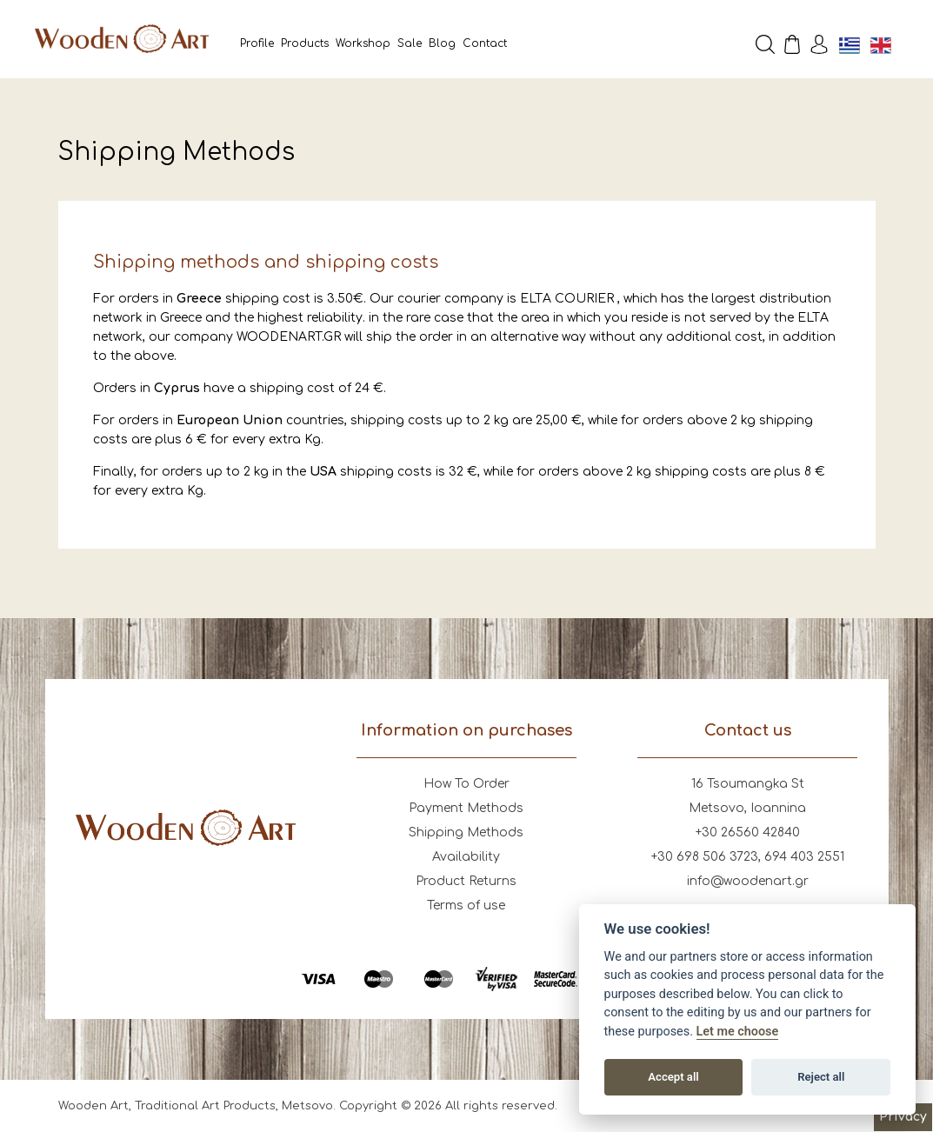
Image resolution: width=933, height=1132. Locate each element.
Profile (257, 43)
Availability (466, 856)
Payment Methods (466, 808)
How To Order (466, 783)
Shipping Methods (466, 832)
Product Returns (466, 881)
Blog (442, 43)
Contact (485, 43)
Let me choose (737, 1031)
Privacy (903, 1116)
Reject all (820, 1076)
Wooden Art (122, 39)
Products (305, 43)
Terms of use (466, 905)
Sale (409, 43)
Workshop (363, 43)
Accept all (673, 1076)
